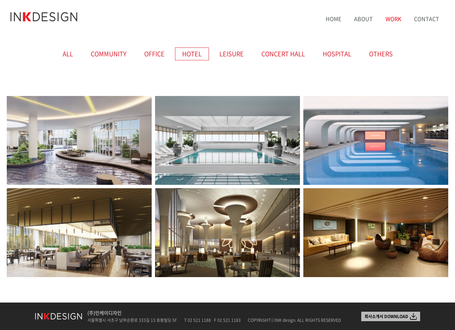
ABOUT (363, 19)
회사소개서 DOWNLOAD (386, 316)
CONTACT (426, 19)
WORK (393, 19)
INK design (44, 17)
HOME (333, 19)
